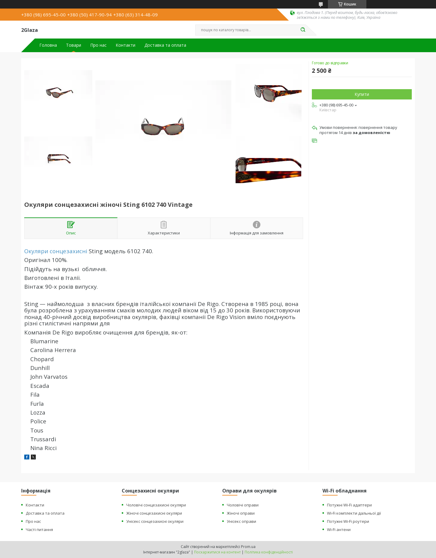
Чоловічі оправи (243, 505)
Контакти (125, 45)
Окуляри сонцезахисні (55, 251)
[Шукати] (303, 30)
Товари (73, 45)
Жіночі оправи (241, 513)
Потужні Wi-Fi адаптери (349, 505)
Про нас (98, 45)
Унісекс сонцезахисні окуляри (154, 521)
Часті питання (39, 529)
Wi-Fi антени (339, 529)
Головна (48, 45)
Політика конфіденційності (269, 552)
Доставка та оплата (165, 45)
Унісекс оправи (241, 521)
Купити (362, 94)
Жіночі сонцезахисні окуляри (154, 513)
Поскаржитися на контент (217, 552)
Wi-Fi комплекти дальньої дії (354, 513)
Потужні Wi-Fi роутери (348, 521)
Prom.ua (248, 546)
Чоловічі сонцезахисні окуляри (156, 505)
